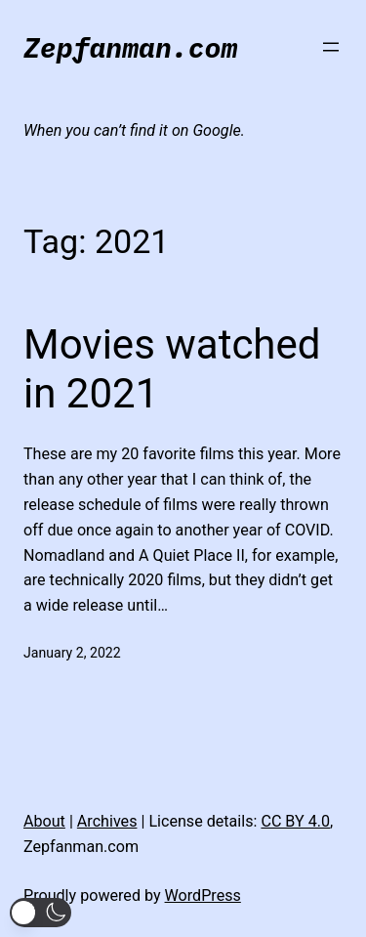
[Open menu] (331, 47)
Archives (107, 821)
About (44, 821)
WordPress (203, 895)
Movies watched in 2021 (171, 368)
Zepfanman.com (130, 47)
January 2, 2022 (72, 652)
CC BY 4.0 (295, 821)
